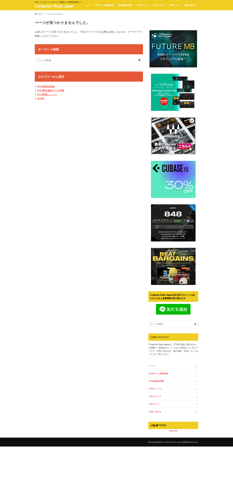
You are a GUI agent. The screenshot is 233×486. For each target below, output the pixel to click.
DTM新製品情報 (125, 5)
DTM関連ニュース (47, 94)
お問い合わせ (190, 5)
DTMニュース (143, 5)
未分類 (40, 98)
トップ (88, 5)
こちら (151, 395)
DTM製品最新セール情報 (50, 90)
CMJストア (175, 5)
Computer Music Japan (54, 6)
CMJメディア (159, 5)
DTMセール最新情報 (104, 5)
